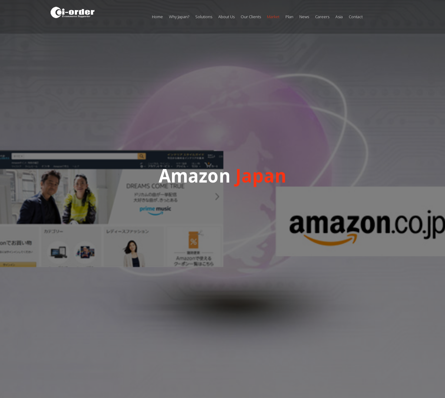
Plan (289, 16)
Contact (356, 16)
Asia (339, 16)
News (304, 16)
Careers (322, 16)
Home (157, 16)
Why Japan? (179, 16)
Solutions (203, 16)
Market (273, 16)
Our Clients (251, 16)
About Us (226, 16)
